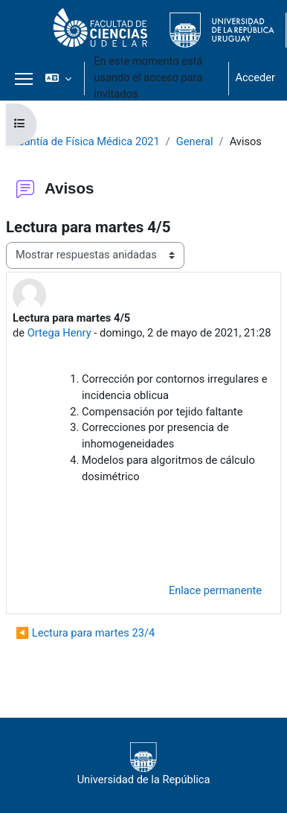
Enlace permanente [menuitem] (215, 590)
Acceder (255, 77)
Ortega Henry (59, 332)
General (194, 141)
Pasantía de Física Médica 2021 (83, 141)
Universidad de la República (143, 764)
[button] (58, 78)
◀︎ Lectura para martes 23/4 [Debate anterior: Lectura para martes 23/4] (85, 633)
